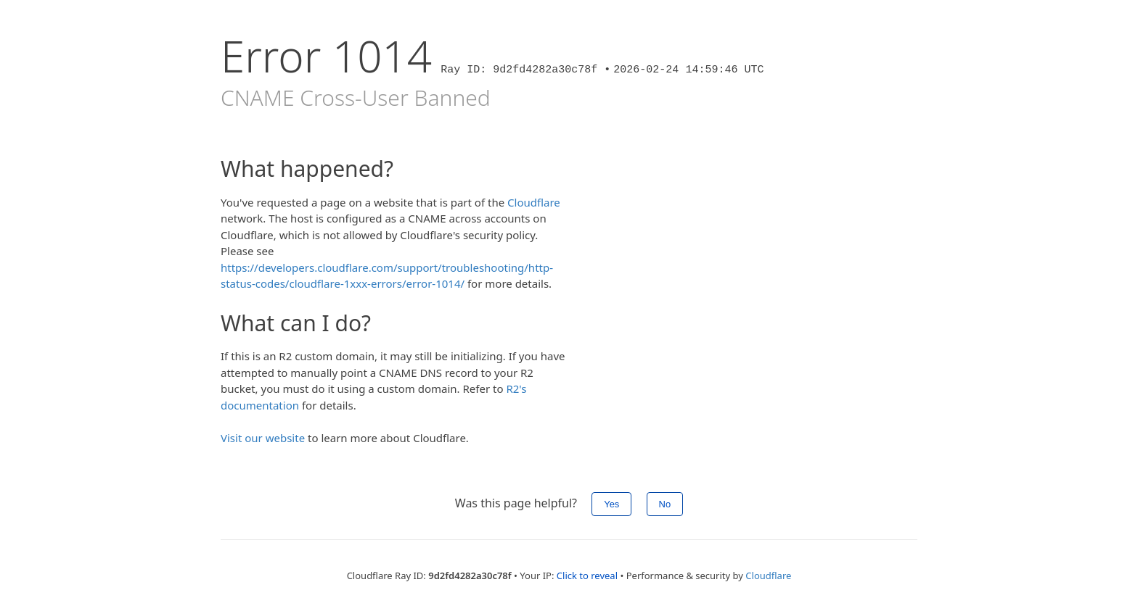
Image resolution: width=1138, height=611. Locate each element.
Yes (611, 504)
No (665, 504)
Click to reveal (587, 575)
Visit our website (263, 438)
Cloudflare (533, 202)
